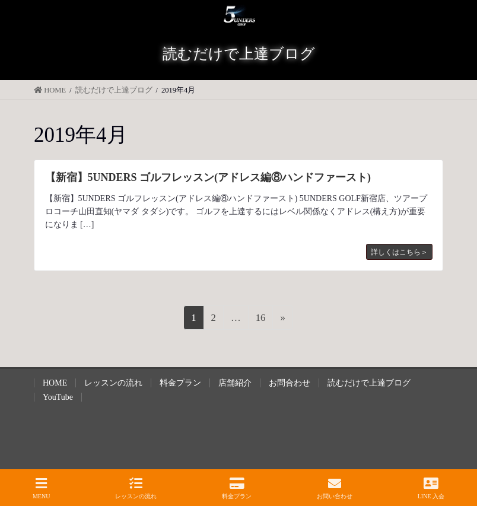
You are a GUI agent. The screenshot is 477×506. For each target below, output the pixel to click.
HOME (55, 382)
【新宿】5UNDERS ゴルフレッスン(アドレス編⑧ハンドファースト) (208, 177)
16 (260, 319)
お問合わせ (289, 382)
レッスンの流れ (113, 382)
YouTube (58, 397)
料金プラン (180, 382)
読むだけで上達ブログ (369, 382)
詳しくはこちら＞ (399, 252)
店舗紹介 (235, 382)
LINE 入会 (431, 488)
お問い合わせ (334, 488)
